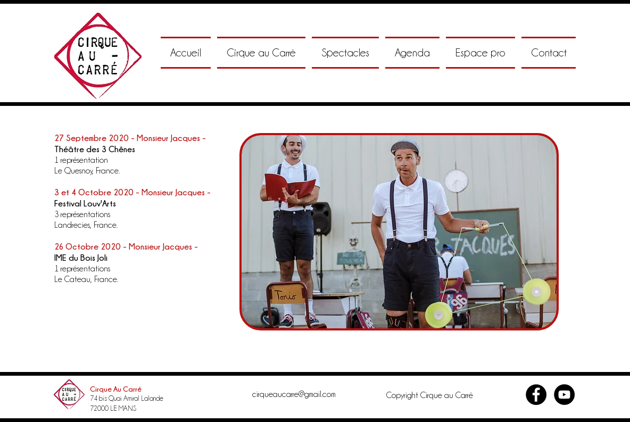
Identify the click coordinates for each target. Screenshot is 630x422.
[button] (261, 53)
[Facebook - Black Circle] (536, 394)
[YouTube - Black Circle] (564, 394)
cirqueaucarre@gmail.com (294, 394)
